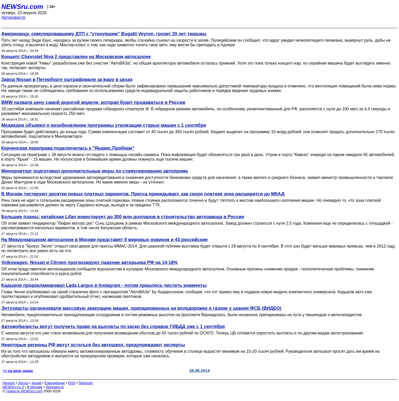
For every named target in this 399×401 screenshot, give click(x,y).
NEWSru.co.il (13, 387)
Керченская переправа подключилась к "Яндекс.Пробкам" (67, 148)
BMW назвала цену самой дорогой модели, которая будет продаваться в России (93, 102)
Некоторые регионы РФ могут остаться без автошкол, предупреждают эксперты (93, 344)
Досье (23, 383)
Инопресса (55, 387)
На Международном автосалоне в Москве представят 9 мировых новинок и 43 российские (104, 239)
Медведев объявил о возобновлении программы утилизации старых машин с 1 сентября (103, 125)
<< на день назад (18, 371)
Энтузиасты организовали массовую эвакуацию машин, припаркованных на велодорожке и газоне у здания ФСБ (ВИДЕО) (141, 308)
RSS (71, 383)
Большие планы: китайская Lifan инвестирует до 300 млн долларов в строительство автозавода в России (122, 216)
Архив (36, 383)
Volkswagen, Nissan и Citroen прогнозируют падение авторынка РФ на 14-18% (89, 262)
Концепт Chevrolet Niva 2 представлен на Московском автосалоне (76, 56)
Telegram (86, 383)
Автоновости (13, 17)
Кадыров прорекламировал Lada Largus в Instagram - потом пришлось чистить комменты (104, 285)
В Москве (34, 387)
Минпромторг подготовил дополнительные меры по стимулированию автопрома (94, 171)
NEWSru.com (22, 6)
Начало (9, 383)
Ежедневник (55, 383)
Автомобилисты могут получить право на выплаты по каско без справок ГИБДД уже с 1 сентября (113, 326)
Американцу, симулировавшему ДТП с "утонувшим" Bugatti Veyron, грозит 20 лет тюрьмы (103, 33)
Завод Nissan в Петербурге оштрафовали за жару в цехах (67, 79)
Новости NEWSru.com (24, 391)
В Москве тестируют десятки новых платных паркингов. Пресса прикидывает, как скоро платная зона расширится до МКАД (142, 193)
